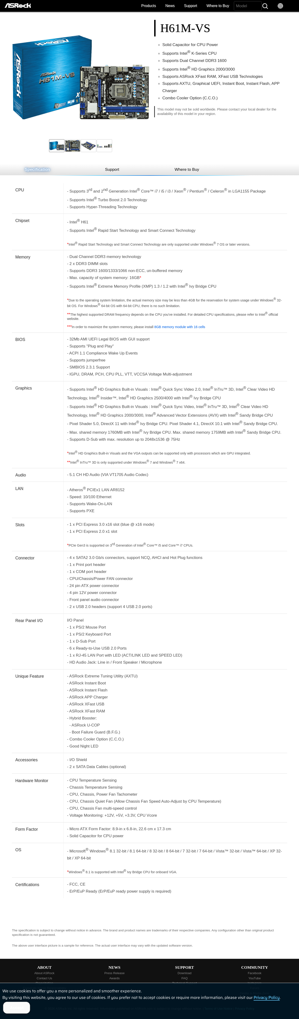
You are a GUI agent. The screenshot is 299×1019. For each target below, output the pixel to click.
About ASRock (44, 973)
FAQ (185, 978)
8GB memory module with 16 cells (179, 327)
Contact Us (44, 978)
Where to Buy (217, 6)
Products (148, 6)
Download (184, 973)
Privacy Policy (267, 997)
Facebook (255, 973)
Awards (114, 978)
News (170, 6)
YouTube (255, 978)
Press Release (114, 973)
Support (190, 6)
